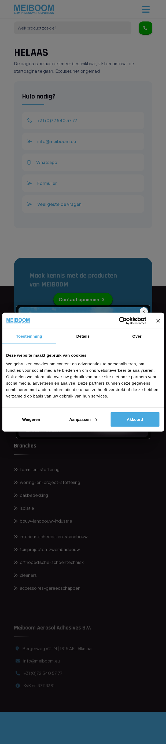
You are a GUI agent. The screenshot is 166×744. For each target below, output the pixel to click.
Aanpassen (83, 419)
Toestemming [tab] (29, 336)
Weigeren (31, 419)
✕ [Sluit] (143, 311)
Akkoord (135, 419)
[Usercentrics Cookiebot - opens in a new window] (122, 321)
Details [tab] (83, 336)
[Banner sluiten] (158, 321)
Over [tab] (137, 336)
